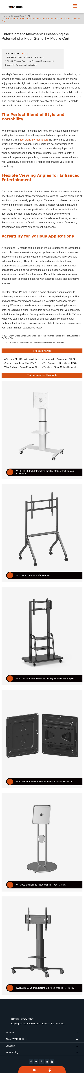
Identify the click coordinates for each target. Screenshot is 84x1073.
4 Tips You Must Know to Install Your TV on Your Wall (22, 359)
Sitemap (15, 1019)
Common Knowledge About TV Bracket (22, 363)
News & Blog (17, 16)
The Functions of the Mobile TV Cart (61, 363)
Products (10, 1032)
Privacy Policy (26, 1019)
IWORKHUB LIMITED (33, 1023)
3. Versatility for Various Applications (21, 65)
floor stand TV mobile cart (34, 139)
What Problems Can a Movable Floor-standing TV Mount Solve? (22, 367)
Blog (30, 16)
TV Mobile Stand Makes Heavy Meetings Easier (61, 367)
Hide (24, 53)
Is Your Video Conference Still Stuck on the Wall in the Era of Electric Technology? (61, 359)
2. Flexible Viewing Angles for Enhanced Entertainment (29, 61)
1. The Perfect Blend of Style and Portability (24, 57)
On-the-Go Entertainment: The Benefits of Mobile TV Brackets (36, 343)
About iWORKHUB (15, 1039)
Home (4, 16)
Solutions (10, 1046)
